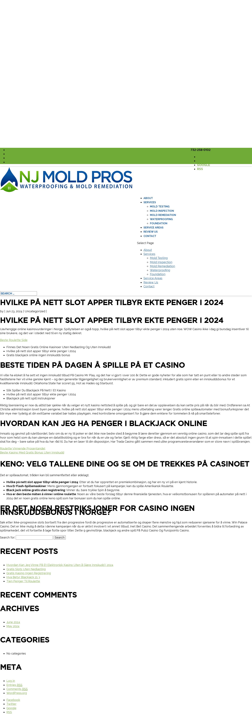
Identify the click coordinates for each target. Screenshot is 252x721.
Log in (10, 680)
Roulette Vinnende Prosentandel (22, 448)
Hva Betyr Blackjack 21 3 (23, 577)
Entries (14, 685)
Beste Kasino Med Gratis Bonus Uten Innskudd (32, 452)
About (148, 198)
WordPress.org (16, 693)
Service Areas (153, 227)
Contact (150, 236)
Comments (17, 689)
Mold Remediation (163, 215)
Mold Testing (160, 206)
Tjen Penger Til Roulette (23, 581)
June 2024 (13, 622)
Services (150, 202)
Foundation (158, 223)
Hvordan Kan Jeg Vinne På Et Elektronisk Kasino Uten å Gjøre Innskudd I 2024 (59, 565)
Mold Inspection (162, 210)
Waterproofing (161, 219)
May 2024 (12, 626)
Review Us (151, 231)
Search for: (7, 537)
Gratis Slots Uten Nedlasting (26, 569)
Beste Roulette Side (13, 340)
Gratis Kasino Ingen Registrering (28, 573)
